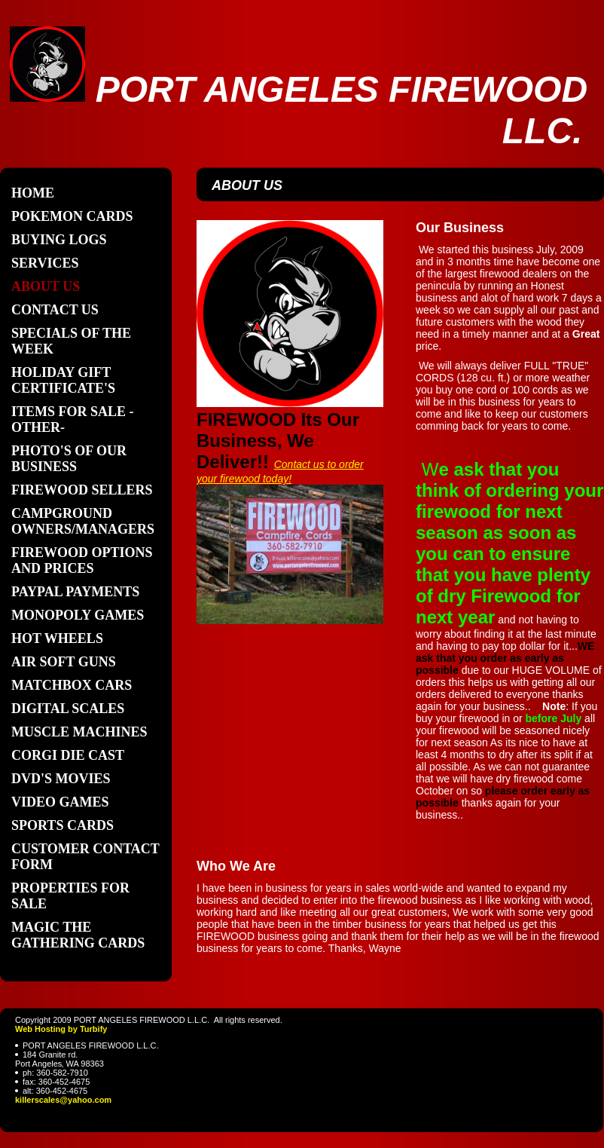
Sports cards (62, 825)
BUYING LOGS (59, 239)
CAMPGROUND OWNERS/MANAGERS (82, 521)
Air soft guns (63, 661)
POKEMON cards (72, 216)
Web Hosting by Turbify (61, 1028)
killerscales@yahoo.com (63, 1099)
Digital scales (67, 708)
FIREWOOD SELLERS (82, 489)
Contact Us (55, 309)
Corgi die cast (67, 755)
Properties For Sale (70, 895)
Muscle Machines (79, 731)
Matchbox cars (71, 685)
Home (32, 193)
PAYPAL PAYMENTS (75, 591)
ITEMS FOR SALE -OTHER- (72, 419)
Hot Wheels (57, 638)
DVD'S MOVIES (61, 778)
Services (44, 263)
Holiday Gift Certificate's (63, 380)
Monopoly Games (77, 615)
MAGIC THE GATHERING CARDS (78, 935)
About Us (45, 286)
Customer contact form (85, 856)
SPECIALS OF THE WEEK (71, 341)
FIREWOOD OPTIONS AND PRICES (82, 560)
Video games (60, 802)
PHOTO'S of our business (69, 458)
